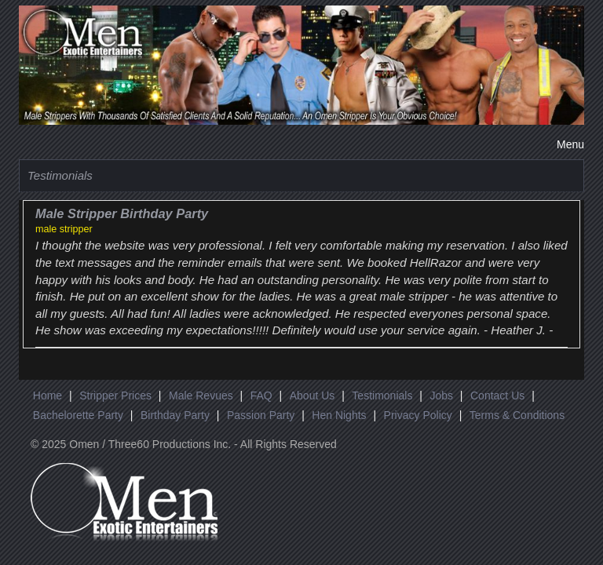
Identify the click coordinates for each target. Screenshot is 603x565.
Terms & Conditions (517, 415)
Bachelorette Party (78, 415)
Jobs (441, 395)
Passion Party (260, 415)
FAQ (261, 395)
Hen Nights (339, 415)
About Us (312, 395)
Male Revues (201, 395)
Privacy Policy (418, 415)
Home (47, 395)
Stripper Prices (115, 395)
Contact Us (497, 395)
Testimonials (382, 395)
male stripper (64, 229)
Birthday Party (175, 415)
